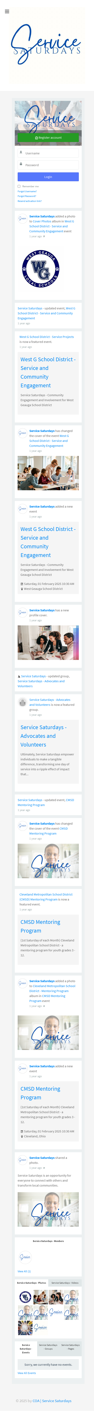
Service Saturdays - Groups (48, 320)
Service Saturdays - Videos (65, 256)
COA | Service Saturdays (52, 1400)
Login (48, 177)
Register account (48, 137)
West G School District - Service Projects (46, 480)
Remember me (30, 186)
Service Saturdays (42, 360)
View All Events (27, 346)
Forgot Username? (27, 191)
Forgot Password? (27, 196)
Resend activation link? (30, 201)
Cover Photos (42, 365)
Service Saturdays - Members (48, 214)
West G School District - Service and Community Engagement (51, 370)
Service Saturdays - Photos (31, 256)
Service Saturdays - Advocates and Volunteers (44, 879)
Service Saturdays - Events (26, 322)
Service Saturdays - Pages (70, 320)
